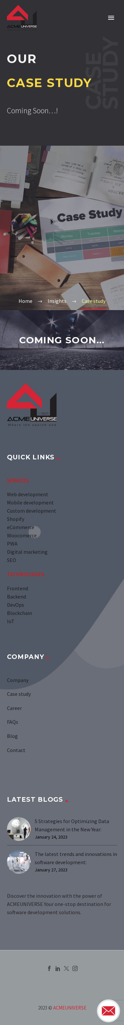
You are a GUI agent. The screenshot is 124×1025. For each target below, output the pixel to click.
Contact (16, 750)
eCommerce (21, 527)
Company (17, 680)
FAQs (12, 722)
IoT (11, 621)
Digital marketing (27, 552)
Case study (19, 694)
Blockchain (19, 613)
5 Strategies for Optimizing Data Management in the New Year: (72, 825)
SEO (11, 560)
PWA (12, 543)
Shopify (15, 519)
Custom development (31, 510)
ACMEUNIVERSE (69, 1008)
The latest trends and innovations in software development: (76, 858)
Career (14, 708)
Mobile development (30, 502)
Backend (16, 596)
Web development (27, 494)
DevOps (15, 604)
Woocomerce (22, 535)
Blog (12, 736)
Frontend (17, 588)
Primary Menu (111, 18)
